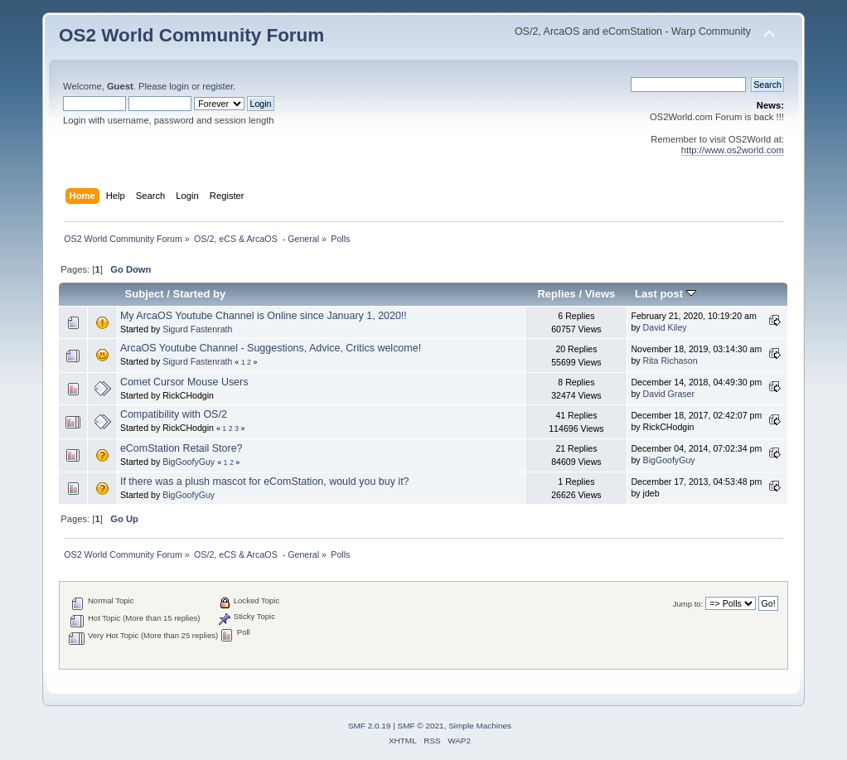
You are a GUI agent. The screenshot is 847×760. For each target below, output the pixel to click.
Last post (665, 294)
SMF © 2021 (421, 725)
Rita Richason (670, 360)
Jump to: (688, 603)
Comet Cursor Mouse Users (184, 382)
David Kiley (665, 327)
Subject (144, 294)
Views (600, 294)
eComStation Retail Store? (181, 448)
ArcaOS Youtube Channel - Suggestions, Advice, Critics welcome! (270, 348)
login (179, 86)
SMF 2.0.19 (369, 725)
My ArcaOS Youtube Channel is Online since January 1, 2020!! (263, 316)
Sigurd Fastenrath (197, 329)
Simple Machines (479, 725)
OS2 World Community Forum (191, 35)
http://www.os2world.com (732, 150)
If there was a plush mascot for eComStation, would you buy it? (264, 481)
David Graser (669, 394)
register (217, 86)
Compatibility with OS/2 (173, 414)
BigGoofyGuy (188, 462)
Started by (199, 294)
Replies (556, 294)
